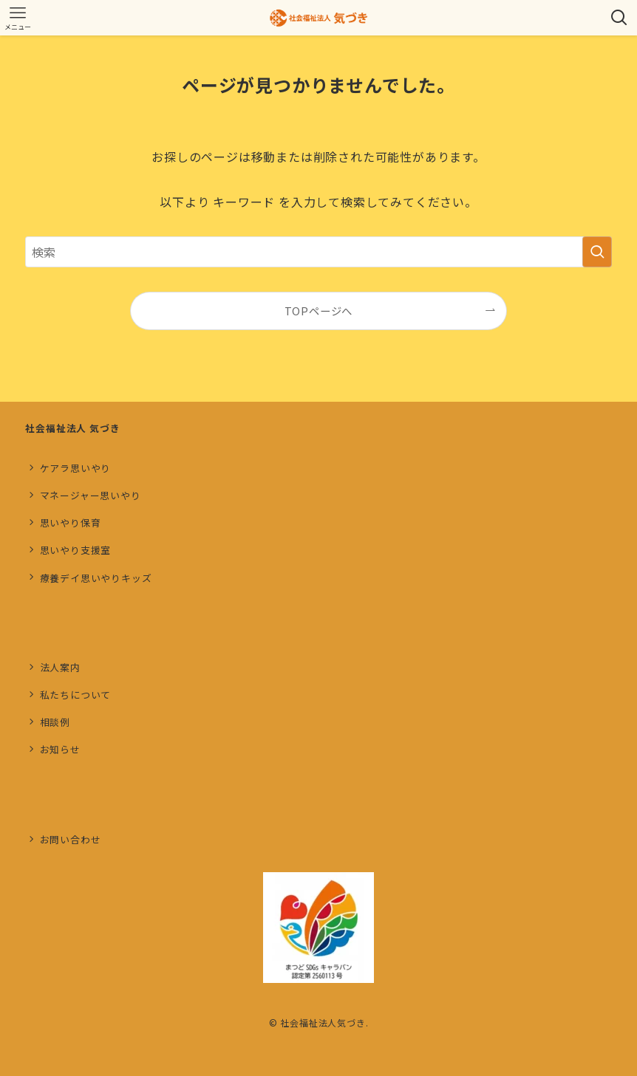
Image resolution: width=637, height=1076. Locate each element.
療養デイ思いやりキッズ (96, 578)
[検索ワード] (318, 251)
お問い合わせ (70, 839)
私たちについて (76, 695)
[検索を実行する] (597, 251)
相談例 (55, 722)
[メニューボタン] (17, 17)
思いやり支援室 (76, 550)
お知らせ (60, 749)
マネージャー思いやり (90, 495)
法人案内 (60, 667)
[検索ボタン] (619, 17)
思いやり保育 (70, 522)
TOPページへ (319, 310)
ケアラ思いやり (76, 468)
